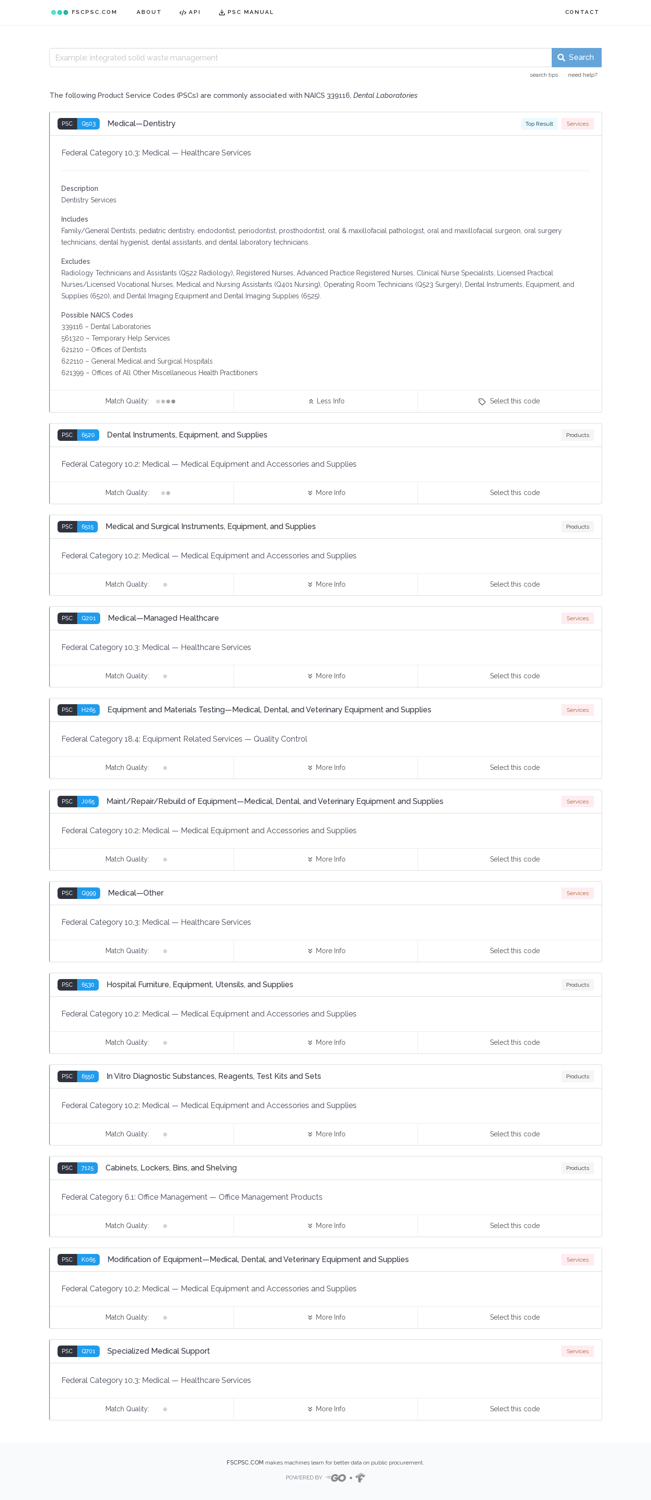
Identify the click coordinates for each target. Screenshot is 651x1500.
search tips (544, 74)
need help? (582, 74)
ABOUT (149, 12)
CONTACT (582, 12)
